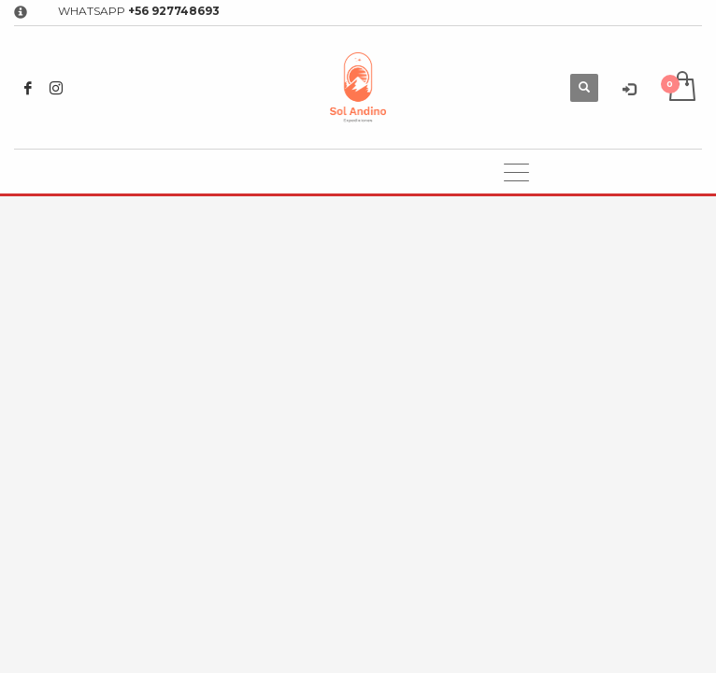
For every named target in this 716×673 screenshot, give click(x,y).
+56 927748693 (174, 11)
